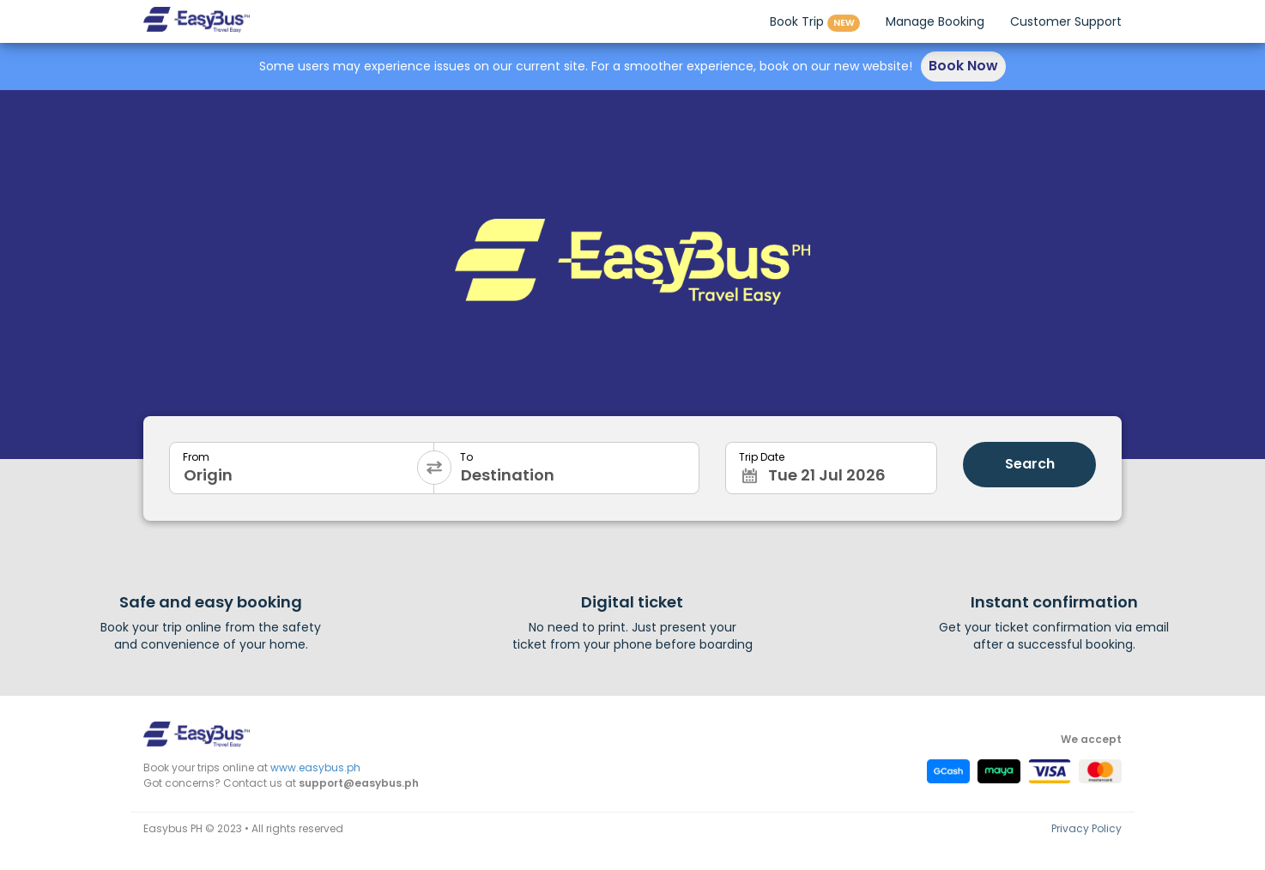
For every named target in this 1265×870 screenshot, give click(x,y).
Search (1030, 464)
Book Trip (815, 22)
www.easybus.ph (315, 767)
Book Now (963, 66)
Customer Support (1066, 21)
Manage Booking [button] (935, 21)
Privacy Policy (1086, 828)
